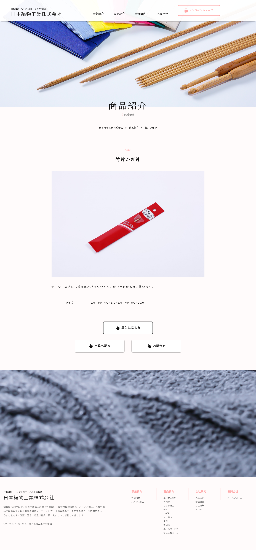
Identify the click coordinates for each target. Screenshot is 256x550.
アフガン (168, 517)
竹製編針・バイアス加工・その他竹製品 (36, 12)
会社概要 (200, 501)
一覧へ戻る (103, 346)
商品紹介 (131, 127)
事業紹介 (137, 492)
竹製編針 (136, 497)
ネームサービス (171, 529)
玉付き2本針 (170, 497)
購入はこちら (131, 328)
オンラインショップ (201, 10)
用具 (166, 521)
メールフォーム (235, 497)
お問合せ (159, 346)
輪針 (166, 509)
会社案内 (201, 492)
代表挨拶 (200, 497)
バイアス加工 (138, 501)
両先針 (167, 501)
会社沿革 (200, 505)
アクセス (200, 509)
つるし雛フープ (171, 533)
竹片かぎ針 (148, 127)
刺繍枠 (167, 525)
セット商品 (169, 505)
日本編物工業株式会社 (111, 127)
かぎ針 (167, 513)
